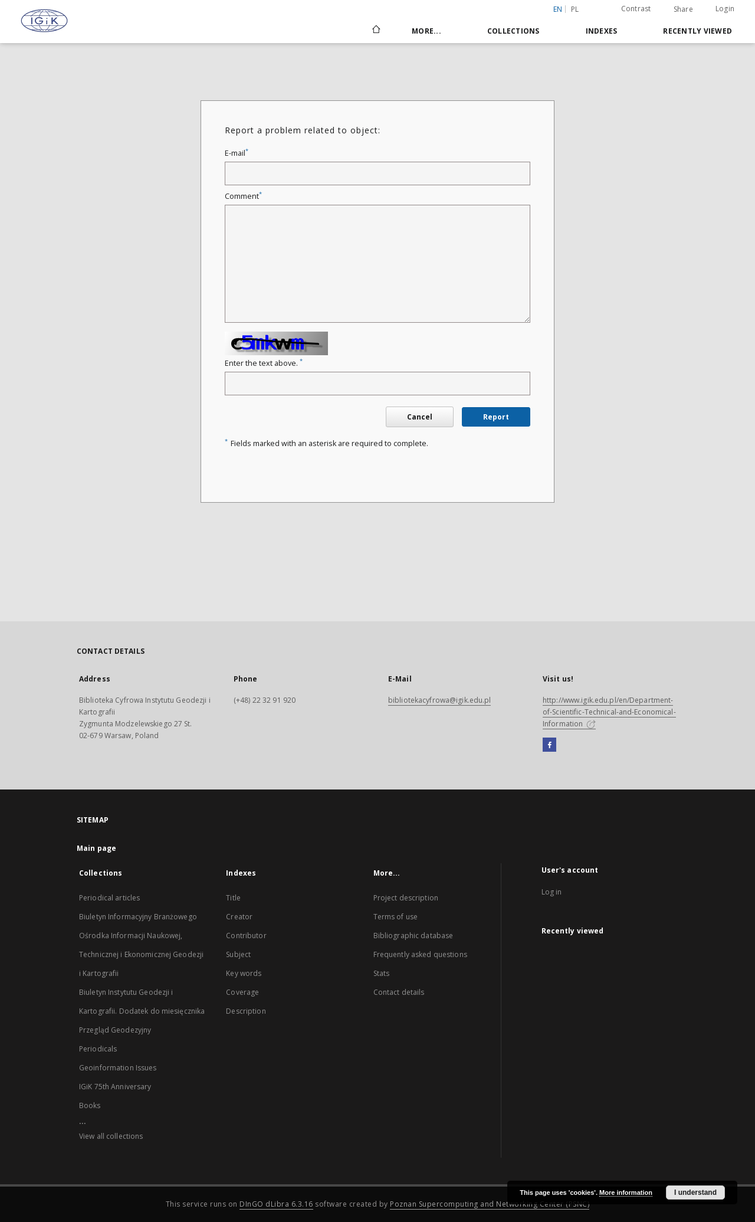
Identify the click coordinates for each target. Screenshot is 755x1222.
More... (426, 31)
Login (724, 9)
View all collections (111, 1136)
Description (245, 1011)
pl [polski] (575, 9)
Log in (551, 892)
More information (625, 1192)
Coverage (242, 992)
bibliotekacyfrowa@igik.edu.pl (439, 700)
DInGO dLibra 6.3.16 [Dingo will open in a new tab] (276, 1204)
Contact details (399, 992)
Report (496, 417)
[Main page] (375, 31)
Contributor (246, 936)
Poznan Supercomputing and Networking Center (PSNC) (489, 1204)
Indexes (602, 31)
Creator (239, 917)
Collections (513, 31)
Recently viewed (697, 31)
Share (683, 9)
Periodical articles (109, 898)
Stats (381, 973)
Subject (238, 954)
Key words (243, 973)
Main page (96, 848)
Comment (243, 196)
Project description (405, 898)
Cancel (419, 417)
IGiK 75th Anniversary (115, 1087)
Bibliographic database (413, 936)
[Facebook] (549, 745)
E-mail (236, 153)
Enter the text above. (264, 363)
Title (233, 898)
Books (90, 1105)
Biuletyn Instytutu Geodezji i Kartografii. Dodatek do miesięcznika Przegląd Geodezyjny (142, 1011)
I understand (695, 1192)
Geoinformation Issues (118, 1068)
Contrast (636, 9)
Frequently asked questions (420, 954)
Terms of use (395, 917)
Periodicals (98, 1049)
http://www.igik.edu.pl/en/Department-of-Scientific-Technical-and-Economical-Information (609, 712)
